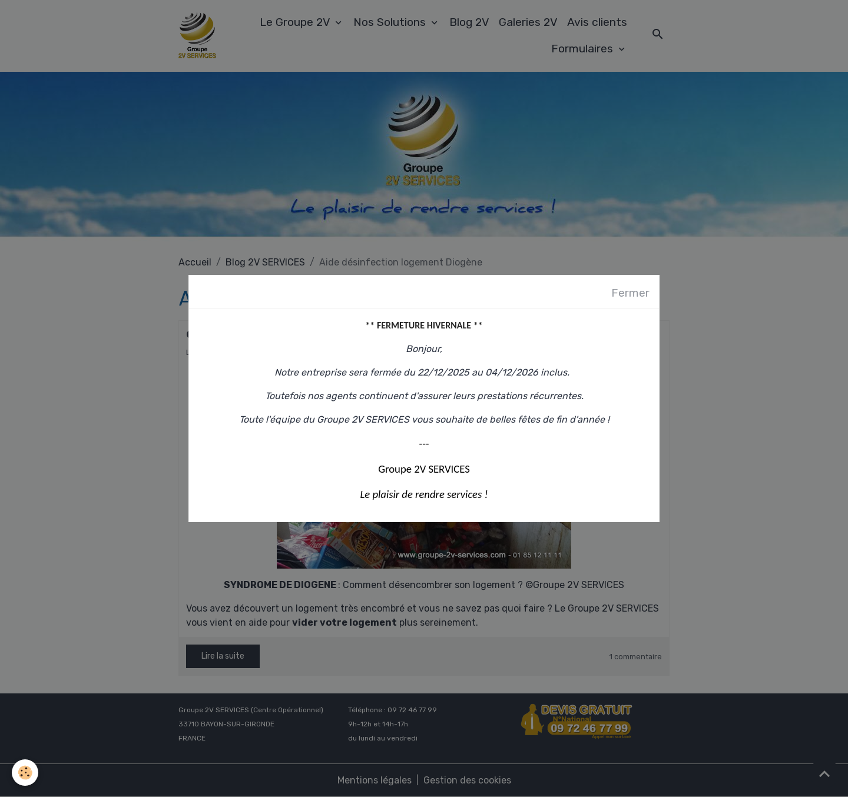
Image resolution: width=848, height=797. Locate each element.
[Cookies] (25, 772)
